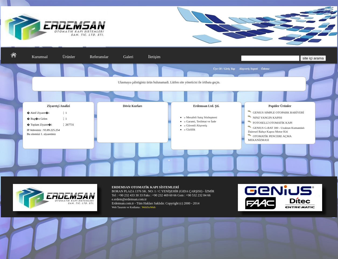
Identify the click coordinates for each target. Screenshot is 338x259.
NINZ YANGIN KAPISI (267, 117)
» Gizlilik (189, 129)
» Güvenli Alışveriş (195, 125)
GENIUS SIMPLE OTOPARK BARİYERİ (278, 112)
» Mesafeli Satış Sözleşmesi (200, 117)
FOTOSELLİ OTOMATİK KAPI (272, 122)
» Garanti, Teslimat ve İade (200, 121)
